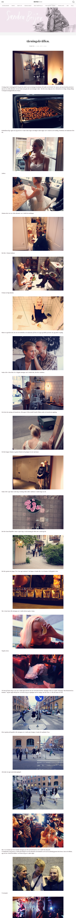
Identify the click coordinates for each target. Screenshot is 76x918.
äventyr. (32, 46)
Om (67, 5)
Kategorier (5, 5)
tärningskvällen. (38, 41)
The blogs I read (50, 5)
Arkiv (13, 5)
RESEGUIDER (28, 5)
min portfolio (38, 5)
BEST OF (20, 5)
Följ (72, 5)
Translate (61, 5)
